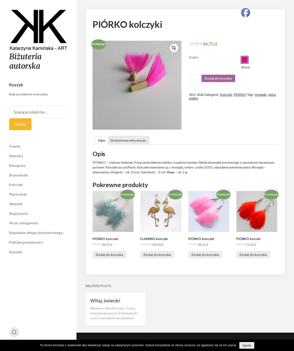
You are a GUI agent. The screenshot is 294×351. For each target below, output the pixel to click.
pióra (272, 95)
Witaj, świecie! (105, 308)
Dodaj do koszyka (218, 78)
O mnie (14, 146)
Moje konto (18, 213)
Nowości (16, 156)
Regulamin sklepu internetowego (36, 233)
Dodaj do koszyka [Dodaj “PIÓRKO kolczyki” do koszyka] (109, 255)
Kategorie (17, 165)
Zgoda (246, 345)
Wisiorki (16, 204)
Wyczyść (245, 67)
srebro (193, 98)
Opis (101, 140)
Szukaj (20, 124)
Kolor (194, 57)
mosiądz (261, 95)
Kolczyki (16, 185)
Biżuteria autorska (25, 61)
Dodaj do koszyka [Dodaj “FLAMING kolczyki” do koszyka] (157, 255)
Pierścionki (18, 194)
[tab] (102, 140)
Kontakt (16, 252)
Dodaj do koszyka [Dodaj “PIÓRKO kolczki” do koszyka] (253, 255)
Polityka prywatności (26, 242)
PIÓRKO (240, 95)
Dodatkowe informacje (128, 140)
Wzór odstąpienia (23, 223)
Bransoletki (18, 175)
